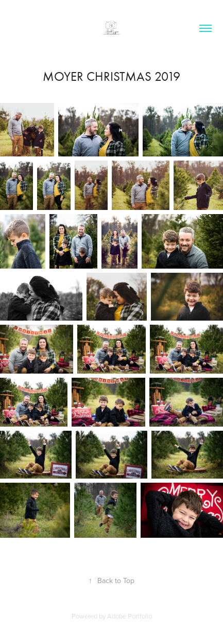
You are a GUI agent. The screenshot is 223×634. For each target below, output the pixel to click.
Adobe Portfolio (129, 616)
